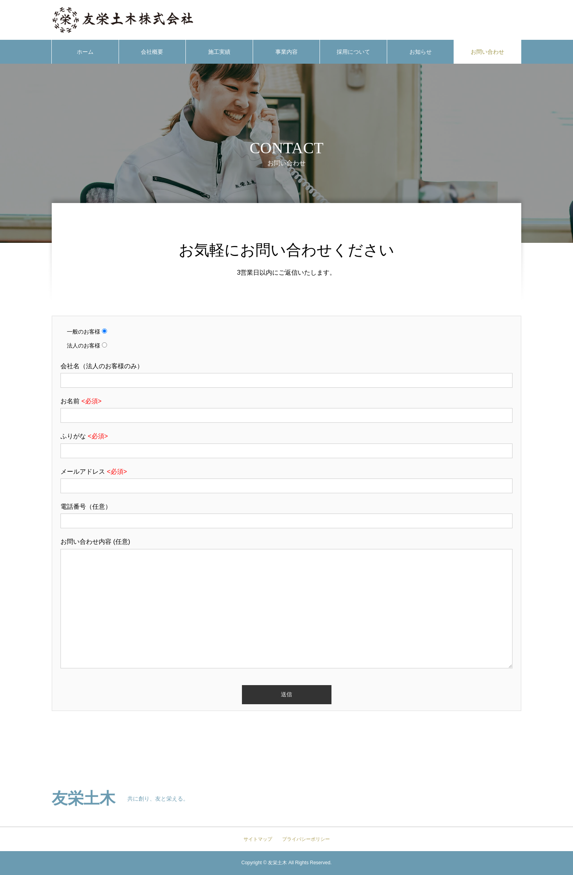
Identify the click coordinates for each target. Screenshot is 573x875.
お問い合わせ (487, 52)
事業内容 (286, 52)
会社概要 (152, 52)
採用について (353, 52)
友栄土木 (83, 799)
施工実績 (219, 52)
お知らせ (420, 52)
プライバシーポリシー (306, 839)
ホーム (85, 52)
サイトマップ (258, 839)
